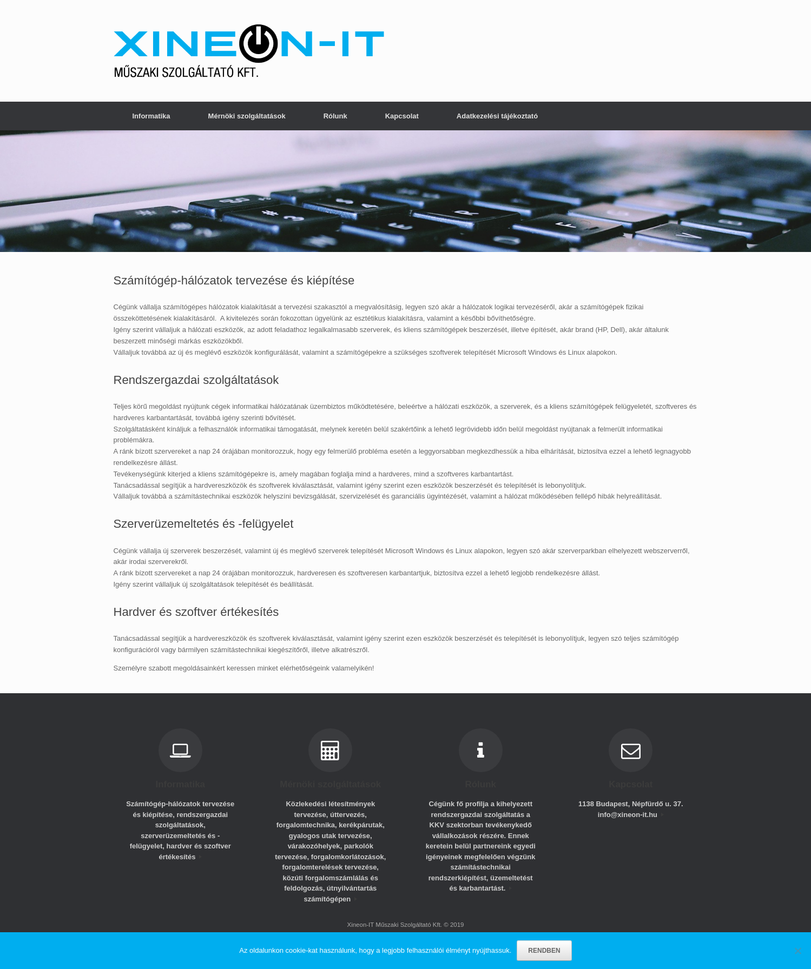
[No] (797, 950)
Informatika (151, 116)
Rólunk (335, 116)
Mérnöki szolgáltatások (247, 116)
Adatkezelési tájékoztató (497, 116)
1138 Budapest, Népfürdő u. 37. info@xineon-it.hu (630, 809)
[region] (405, 191)
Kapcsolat (402, 116)
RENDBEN (544, 950)
